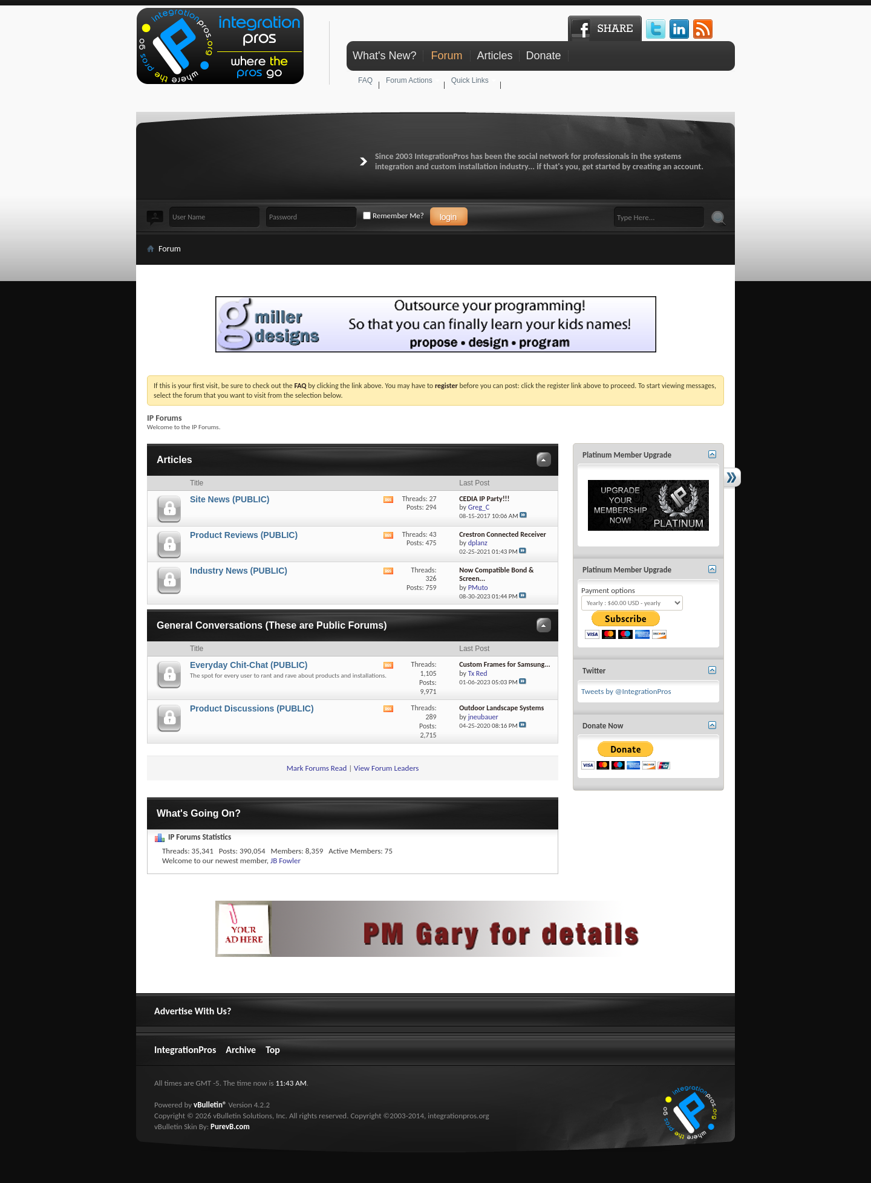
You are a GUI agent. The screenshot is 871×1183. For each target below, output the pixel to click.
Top (273, 1049)
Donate (543, 56)
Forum (446, 56)
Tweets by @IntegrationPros (626, 691)
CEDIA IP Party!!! (484, 498)
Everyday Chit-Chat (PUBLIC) (248, 665)
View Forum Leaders (386, 768)
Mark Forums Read (317, 768)
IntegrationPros (185, 1049)
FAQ (365, 80)
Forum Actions (409, 80)
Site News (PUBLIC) (229, 499)
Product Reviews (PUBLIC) (244, 535)
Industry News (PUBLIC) (238, 570)
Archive (241, 1049)
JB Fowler (285, 860)
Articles (494, 56)
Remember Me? (393, 215)
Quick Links (470, 80)
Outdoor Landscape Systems (501, 708)
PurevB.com (230, 1126)
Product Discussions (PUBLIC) (252, 708)
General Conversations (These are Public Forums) (272, 625)
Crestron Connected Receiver (502, 534)
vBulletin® (210, 1104)
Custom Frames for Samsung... (504, 664)
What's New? (384, 56)
